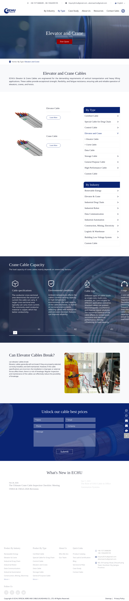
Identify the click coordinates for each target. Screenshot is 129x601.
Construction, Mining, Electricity (102, 226)
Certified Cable (102, 116)
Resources (98, 10)
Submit (64, 451)
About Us (86, 10)
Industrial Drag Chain (102, 202)
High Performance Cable (102, 168)
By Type (61, 10)
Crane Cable (51, 136)
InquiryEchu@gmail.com (78, 3)
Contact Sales (113, 10)
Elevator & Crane (102, 196)
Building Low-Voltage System (102, 237)
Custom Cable (91, 173)
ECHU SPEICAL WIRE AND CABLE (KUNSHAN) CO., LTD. (34, 599)
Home (14, 62)
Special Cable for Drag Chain (102, 122)
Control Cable (102, 127)
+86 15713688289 (37, 3)
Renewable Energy (102, 191)
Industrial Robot (102, 208)
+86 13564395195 (51, 3)
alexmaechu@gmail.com (97, 3)
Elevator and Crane (32, 62)
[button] (15, 332)
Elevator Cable (53, 108)
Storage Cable (102, 156)
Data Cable (90, 150)
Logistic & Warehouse (102, 231)
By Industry (49, 10)
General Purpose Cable (102, 162)
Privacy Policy (119, 599)
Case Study (73, 10)
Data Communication (102, 214)
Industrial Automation (102, 220)
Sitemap (108, 599)
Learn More (53, 117)
